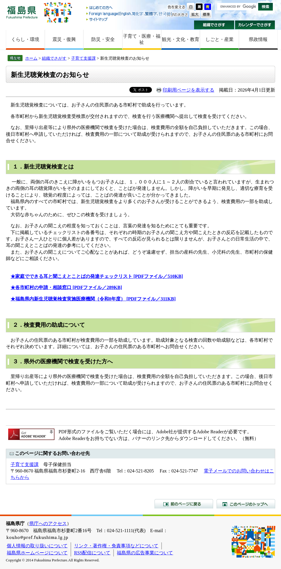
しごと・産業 (219, 39)
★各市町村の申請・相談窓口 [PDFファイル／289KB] (66, 287)
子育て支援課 (83, 58)
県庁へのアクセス (48, 523)
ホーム (31, 58)
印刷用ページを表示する (188, 89)
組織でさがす (214, 24)
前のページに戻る (184, 503)
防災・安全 (103, 39)
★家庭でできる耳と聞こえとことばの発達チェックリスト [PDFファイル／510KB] (97, 276)
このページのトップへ (246, 503)
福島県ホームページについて (37, 552)
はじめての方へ (130, 8)
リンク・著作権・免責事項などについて (116, 545)
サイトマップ (130, 19)
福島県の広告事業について (145, 552)
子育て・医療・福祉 (141, 39)
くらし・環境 (25, 39)
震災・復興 (64, 39)
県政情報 (258, 39)
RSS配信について (92, 552)
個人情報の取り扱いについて (37, 545)
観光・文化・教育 (180, 39)
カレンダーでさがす (255, 24)
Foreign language (130, 13)
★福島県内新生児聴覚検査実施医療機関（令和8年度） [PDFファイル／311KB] (93, 298)
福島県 (22, 12)
